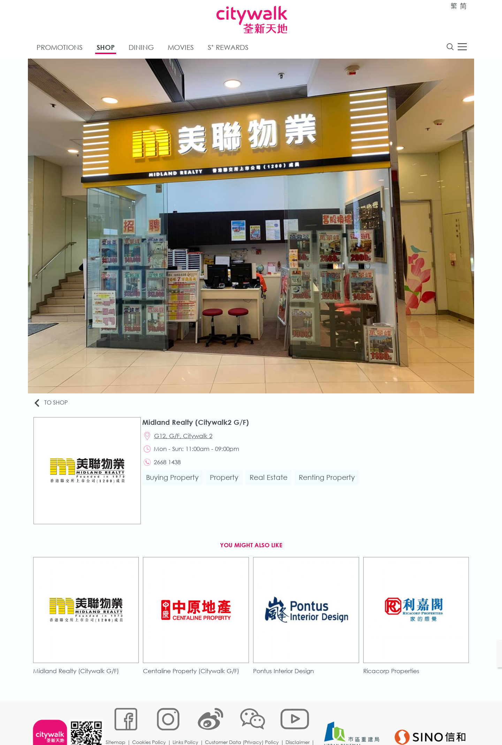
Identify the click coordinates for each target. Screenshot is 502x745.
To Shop (52, 403)
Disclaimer (299, 722)
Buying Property (174, 482)
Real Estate (271, 482)
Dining (141, 48)
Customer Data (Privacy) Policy (244, 722)
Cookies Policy (151, 722)
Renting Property (329, 482)
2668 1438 (170, 465)
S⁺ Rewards (228, 48)
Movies (181, 48)
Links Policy (187, 722)
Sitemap (117, 722)
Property (226, 482)
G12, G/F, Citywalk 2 (186, 438)
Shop (106, 48)
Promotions (60, 48)
